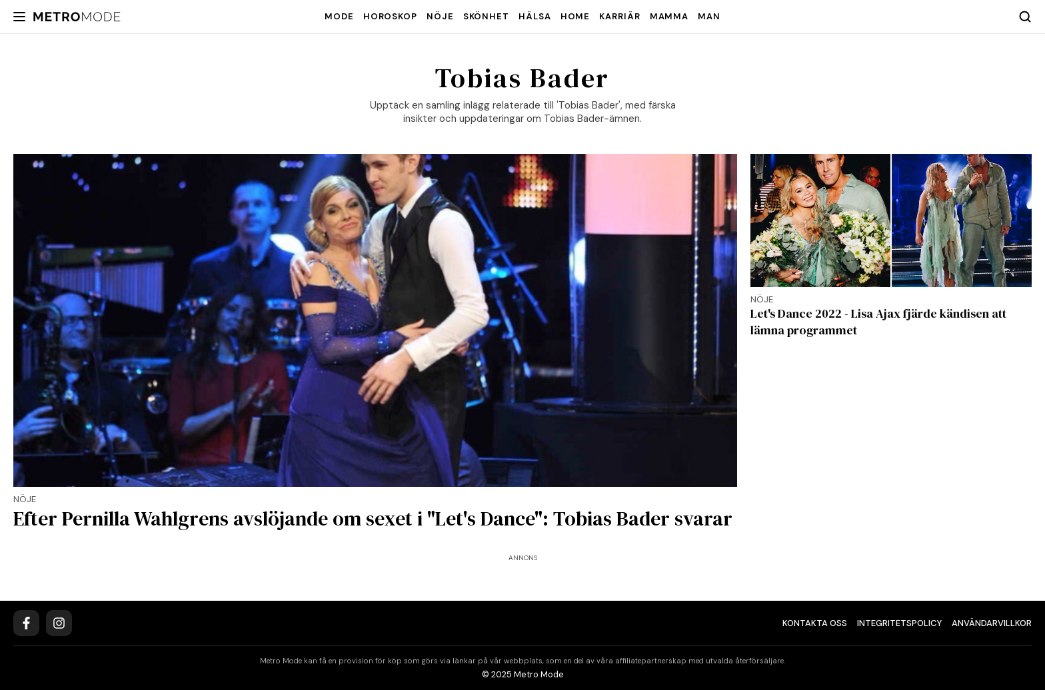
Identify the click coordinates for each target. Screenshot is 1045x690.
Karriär (619, 16)
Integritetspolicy (899, 623)
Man (709, 16)
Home (575, 16)
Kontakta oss (814, 623)
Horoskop (390, 16)
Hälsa (535, 16)
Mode (339, 16)
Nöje (440, 16)
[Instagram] (59, 623)
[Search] (1025, 16)
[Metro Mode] (77, 17)
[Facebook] (26, 623)
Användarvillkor (992, 623)
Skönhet (486, 16)
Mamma (669, 16)
